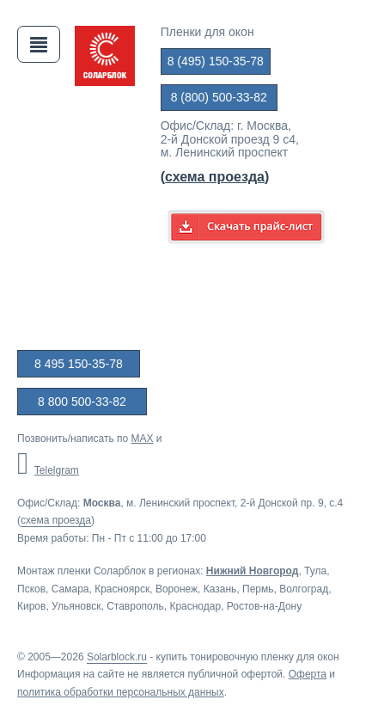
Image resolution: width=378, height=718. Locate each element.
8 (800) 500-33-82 (219, 97)
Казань (220, 589)
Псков (31, 589)
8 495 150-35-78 (78, 364)
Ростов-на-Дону (264, 606)
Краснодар (195, 606)
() (215, 176)
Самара (70, 589)
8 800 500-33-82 (82, 401)
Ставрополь (135, 606)
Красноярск (121, 589)
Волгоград (303, 589)
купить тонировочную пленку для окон (247, 657)
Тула (315, 571)
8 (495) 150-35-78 (216, 61)
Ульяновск (76, 606)
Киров (31, 606)
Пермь (257, 589)
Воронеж (176, 589)
